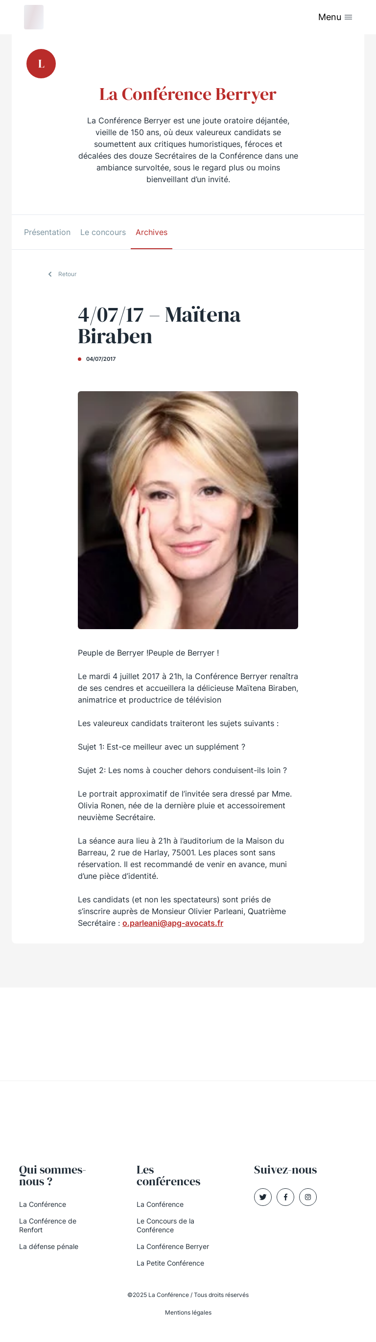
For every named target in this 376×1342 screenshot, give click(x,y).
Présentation (47, 232)
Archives (151, 232)
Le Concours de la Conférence (165, 1225)
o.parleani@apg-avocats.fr (172, 923)
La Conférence (42, 1204)
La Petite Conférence (170, 1263)
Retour (67, 274)
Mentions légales (188, 1312)
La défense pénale (48, 1246)
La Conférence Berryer (173, 1246)
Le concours (103, 232)
